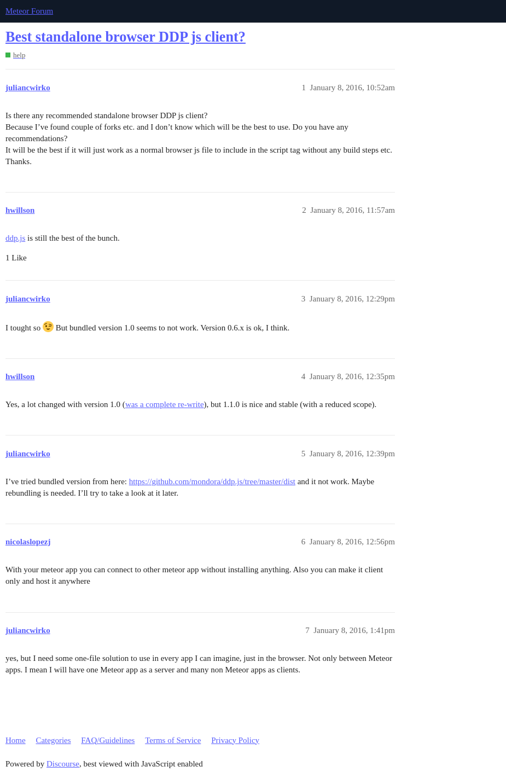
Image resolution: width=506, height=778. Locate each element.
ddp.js (15, 238)
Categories (53, 740)
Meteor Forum (29, 11)
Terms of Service (173, 740)
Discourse (62, 763)
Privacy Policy (235, 740)
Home (15, 740)
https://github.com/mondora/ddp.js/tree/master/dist (212, 481)
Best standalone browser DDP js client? (125, 37)
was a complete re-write (164, 404)
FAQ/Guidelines (108, 740)
